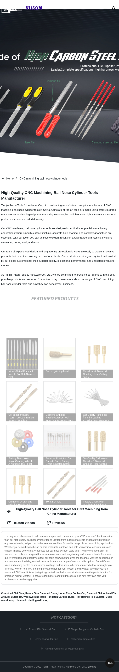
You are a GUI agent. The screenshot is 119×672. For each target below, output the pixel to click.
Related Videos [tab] (21, 523)
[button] (105, 8)
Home (10, 178)
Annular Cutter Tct (11, 596)
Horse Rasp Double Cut (72, 593)
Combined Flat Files (12, 593)
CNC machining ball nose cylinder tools (43, 178)
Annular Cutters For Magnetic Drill (64, 648)
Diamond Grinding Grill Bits (31, 600)
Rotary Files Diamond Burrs (41, 593)
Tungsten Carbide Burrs (61, 596)
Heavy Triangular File (46, 638)
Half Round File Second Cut (40, 629)
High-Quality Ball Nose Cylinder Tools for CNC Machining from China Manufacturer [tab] (57, 511)
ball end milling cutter (83, 638)
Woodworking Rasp (35, 596)
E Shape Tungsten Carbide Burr (87, 629)
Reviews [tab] (56, 523)
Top (110, 662)
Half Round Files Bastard (90, 596)
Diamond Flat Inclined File (101, 593)
